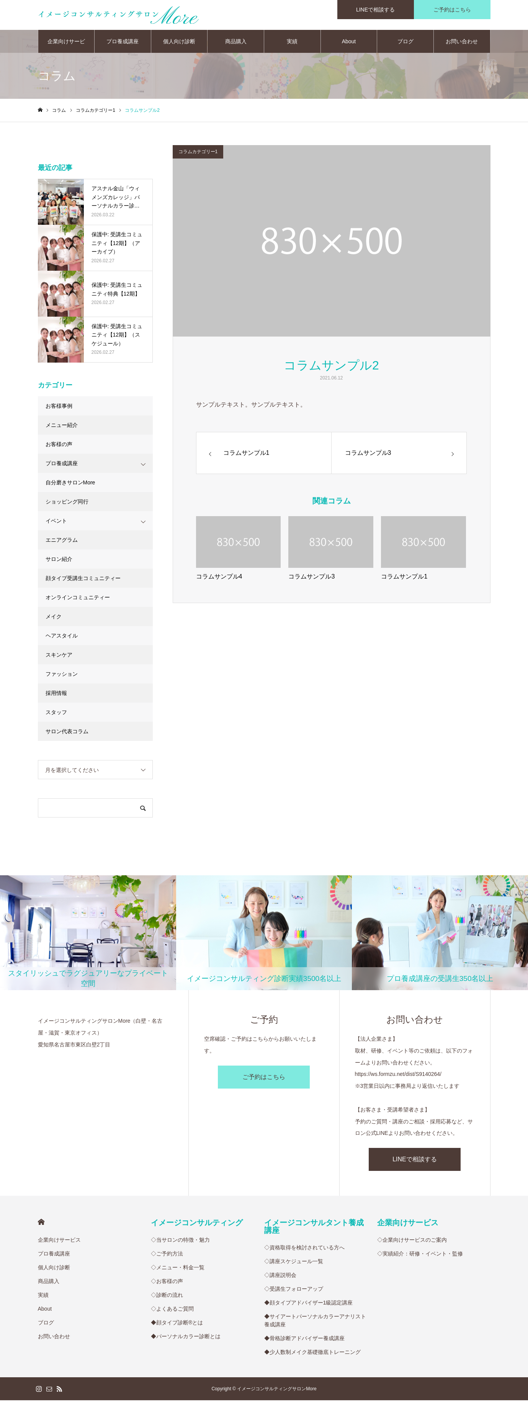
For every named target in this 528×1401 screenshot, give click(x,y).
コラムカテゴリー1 (198, 152)
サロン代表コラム (67, 732)
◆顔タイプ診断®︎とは (177, 1323)
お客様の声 (59, 445)
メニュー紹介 (62, 426)
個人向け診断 (179, 42)
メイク (54, 617)
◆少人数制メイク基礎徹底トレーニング (312, 1353)
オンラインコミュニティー (78, 598)
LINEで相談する (414, 1160)
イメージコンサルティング (197, 1223)
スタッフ (56, 713)
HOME (41, 1223)
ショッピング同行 (67, 502)
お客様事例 (59, 407)
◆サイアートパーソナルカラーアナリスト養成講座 (315, 1321)
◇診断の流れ (167, 1296)
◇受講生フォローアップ (293, 1290)
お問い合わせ (462, 42)
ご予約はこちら (263, 1077)
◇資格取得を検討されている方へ (304, 1248)
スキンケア (59, 655)
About (349, 42)
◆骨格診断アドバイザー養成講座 (304, 1339)
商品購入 (236, 42)
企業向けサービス (66, 46)
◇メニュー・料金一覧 (177, 1268)
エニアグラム (62, 541)
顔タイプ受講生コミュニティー (83, 579)
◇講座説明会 (280, 1276)
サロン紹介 (59, 560)
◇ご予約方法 (167, 1254)
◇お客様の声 (167, 1282)
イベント (56, 521)
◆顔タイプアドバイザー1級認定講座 (308, 1303)
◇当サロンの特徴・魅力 (180, 1241)
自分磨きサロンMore (70, 483)
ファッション (62, 675)
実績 (292, 42)
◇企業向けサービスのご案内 (412, 1241)
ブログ (405, 42)
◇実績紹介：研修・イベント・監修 (420, 1254)
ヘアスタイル (62, 636)
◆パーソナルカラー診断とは (186, 1337)
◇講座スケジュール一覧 (293, 1262)
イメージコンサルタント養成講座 (314, 1227)
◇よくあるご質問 (172, 1309)
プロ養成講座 (122, 42)
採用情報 (56, 694)
